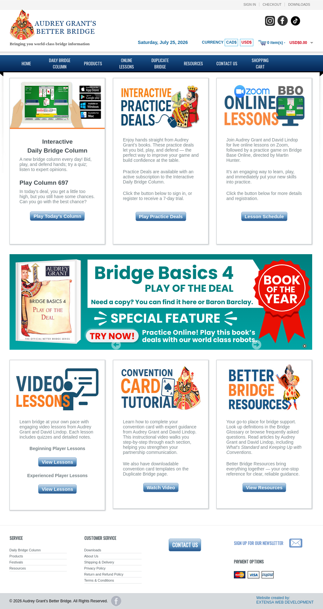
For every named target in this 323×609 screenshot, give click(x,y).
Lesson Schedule (264, 216)
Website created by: (273, 598)
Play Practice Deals (161, 216)
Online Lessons (126, 63)
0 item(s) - (276, 42)
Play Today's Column (57, 216)
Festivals (16, 562)
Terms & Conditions (99, 580)
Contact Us (226, 63)
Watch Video (161, 487)
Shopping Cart (260, 63)
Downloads (299, 4)
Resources (193, 63)
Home (26, 63)
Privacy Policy (95, 568)
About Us (91, 556)
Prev (116, 344)
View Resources (264, 487)
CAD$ (231, 42)
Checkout (272, 4)
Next (256, 344)
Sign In (249, 4)
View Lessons (57, 462)
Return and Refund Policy (103, 574)
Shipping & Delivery (99, 562)
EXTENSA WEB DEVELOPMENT (284, 602)
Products (93, 63)
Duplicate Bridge (160, 63)
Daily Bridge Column (59, 63)
